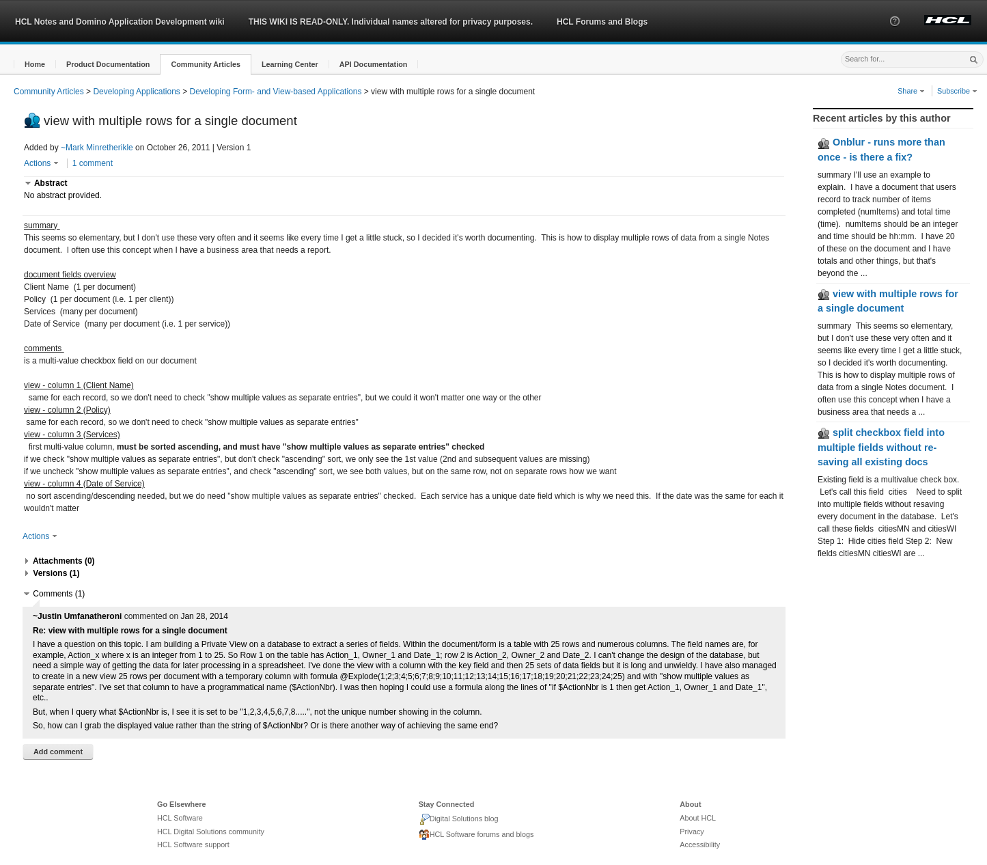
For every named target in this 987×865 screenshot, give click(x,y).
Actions (41, 163)
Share (911, 91)
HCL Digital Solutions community (210, 831)
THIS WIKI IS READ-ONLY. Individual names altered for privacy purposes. (391, 22)
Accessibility (700, 844)
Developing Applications (136, 91)
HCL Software (180, 818)
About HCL (698, 818)
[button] (894, 33)
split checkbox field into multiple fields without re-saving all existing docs (881, 447)
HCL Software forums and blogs (476, 834)
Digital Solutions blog (459, 819)
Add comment (58, 751)
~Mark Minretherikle (97, 147)
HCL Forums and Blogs (602, 22)
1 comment (92, 163)
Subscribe (957, 91)
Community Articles (49, 91)
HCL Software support (193, 844)
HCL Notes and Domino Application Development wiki (120, 22)
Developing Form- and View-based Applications (276, 91)
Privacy (692, 831)
